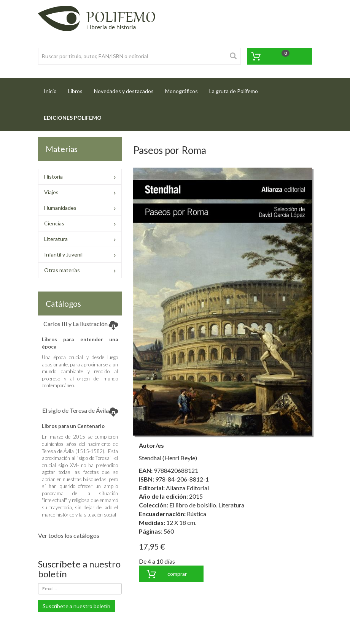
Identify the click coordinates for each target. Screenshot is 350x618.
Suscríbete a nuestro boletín (76, 606)
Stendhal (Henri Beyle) (168, 457)
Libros (75, 91)
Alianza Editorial (187, 487)
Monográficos (181, 91)
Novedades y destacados (124, 91)
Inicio (53, 88)
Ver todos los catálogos (68, 535)
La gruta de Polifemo (233, 91)
